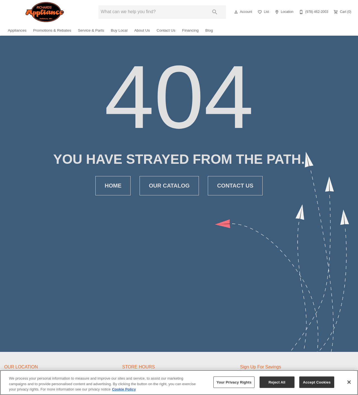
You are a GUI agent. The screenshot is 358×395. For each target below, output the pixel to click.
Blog (209, 30)
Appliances (17, 30)
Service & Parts (91, 30)
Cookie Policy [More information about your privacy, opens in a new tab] (124, 389)
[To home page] (45, 12)
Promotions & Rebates (52, 30)
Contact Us (166, 30)
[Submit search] (215, 12)
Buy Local (119, 30)
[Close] (349, 382)
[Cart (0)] (342, 12)
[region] (179, 382)
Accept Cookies (317, 382)
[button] (236, 12)
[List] (262, 12)
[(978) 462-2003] (313, 12)
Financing (190, 30)
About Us (142, 30)
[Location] (283, 12)
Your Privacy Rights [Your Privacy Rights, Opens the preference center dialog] (233, 382)
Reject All (276, 382)
